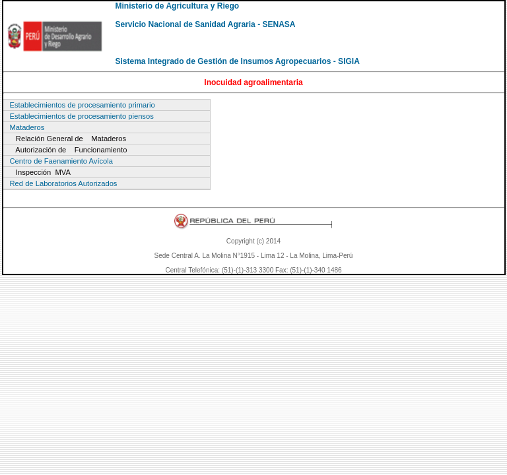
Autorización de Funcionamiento (68, 150)
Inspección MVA (40, 172)
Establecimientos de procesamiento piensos (82, 116)
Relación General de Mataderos (68, 138)
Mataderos (27, 127)
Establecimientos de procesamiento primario (82, 105)
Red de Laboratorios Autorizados (64, 183)
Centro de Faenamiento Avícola (62, 161)
